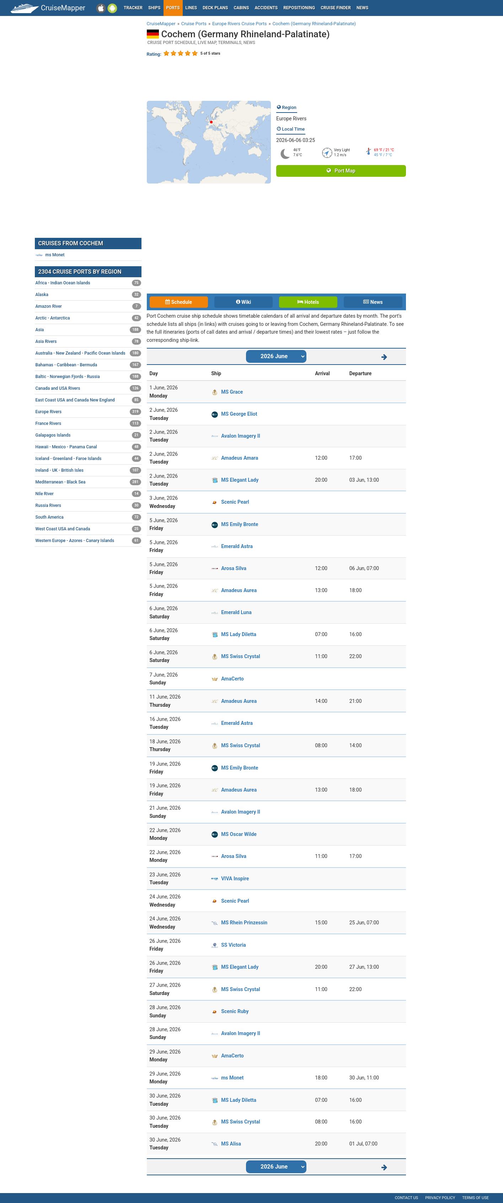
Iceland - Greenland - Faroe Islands (88, 458)
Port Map (341, 171)
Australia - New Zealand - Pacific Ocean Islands (88, 353)
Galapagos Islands (88, 435)
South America (88, 517)
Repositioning (299, 7)
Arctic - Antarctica (88, 318)
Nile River (88, 494)
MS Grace (232, 392)
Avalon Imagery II (240, 436)
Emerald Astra (237, 546)
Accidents (266, 7)
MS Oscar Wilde (239, 834)
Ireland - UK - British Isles (88, 470)
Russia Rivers (88, 505)
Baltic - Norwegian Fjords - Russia (88, 376)
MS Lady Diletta (238, 634)
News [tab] (372, 302)
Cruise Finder (336, 7)
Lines (191, 7)
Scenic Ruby (234, 1011)
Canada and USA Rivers (88, 388)
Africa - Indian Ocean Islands (88, 283)
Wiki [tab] (243, 302)
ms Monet (232, 1078)
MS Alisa (231, 1144)
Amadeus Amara (239, 458)
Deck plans (215, 7)
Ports (173, 7)
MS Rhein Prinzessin (244, 922)
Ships (154, 7)
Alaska (88, 294)
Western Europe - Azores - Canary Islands (88, 540)
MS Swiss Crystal (240, 656)
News (362, 7)
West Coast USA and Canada (88, 529)
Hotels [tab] (308, 302)
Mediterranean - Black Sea (88, 482)
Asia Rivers (88, 341)
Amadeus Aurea (239, 590)
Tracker (133, 7)
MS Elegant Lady (239, 480)
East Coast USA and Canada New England (88, 400)
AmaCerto (232, 679)
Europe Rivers (291, 118)
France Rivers (88, 423)
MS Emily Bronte (239, 524)
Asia (88, 330)
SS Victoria (233, 945)
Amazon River (88, 306)
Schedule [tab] (178, 302)
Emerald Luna (236, 612)
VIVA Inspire (235, 878)
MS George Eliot (239, 414)
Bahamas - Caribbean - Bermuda (88, 365)
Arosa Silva (233, 568)
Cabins (241, 7)
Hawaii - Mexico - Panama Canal (88, 447)
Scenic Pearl (235, 502)
